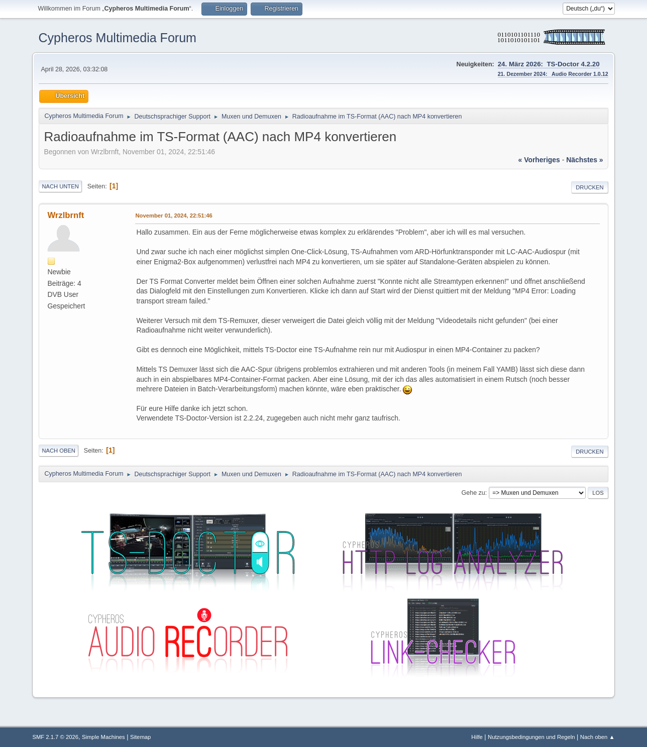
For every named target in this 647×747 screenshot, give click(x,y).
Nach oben (58, 451)
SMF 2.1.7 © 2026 (55, 737)
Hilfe (477, 737)
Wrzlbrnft (65, 215)
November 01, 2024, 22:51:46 (173, 215)
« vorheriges (539, 160)
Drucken (589, 187)
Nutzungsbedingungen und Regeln (531, 737)
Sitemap (140, 737)
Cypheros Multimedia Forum (117, 38)
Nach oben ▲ (597, 737)
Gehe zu (473, 492)
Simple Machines (103, 737)
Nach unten (60, 186)
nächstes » (584, 160)
